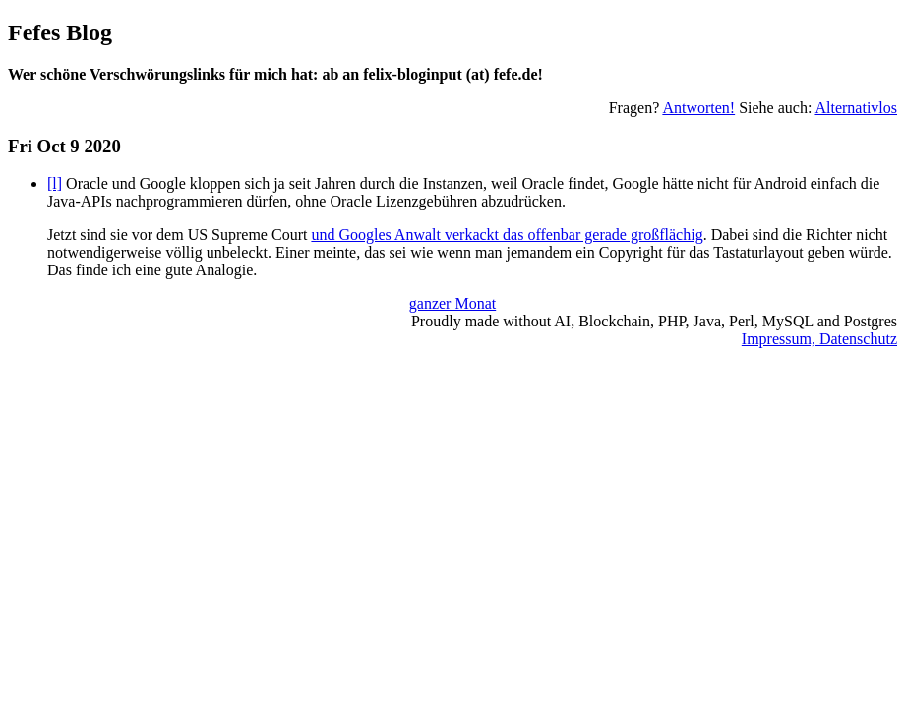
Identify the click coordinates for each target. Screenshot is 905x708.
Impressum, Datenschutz (819, 338)
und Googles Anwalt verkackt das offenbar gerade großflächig (506, 234)
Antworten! (698, 107)
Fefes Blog (60, 32)
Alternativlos (855, 107)
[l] (54, 183)
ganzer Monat (452, 303)
